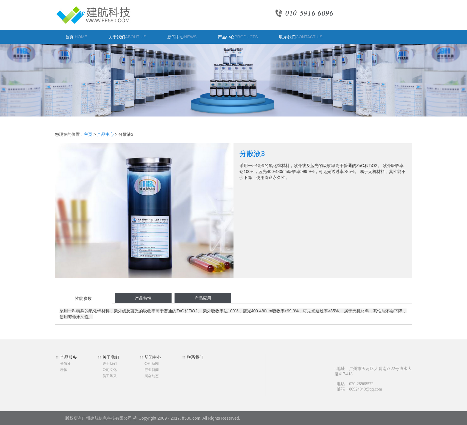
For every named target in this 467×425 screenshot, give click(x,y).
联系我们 (301, 36)
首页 (76, 36)
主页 (88, 134)
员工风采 (109, 376)
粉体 (63, 370)
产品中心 (238, 36)
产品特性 (143, 298)
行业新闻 (151, 370)
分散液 (65, 363)
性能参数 (83, 298)
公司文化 (109, 370)
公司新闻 (151, 363)
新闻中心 (182, 36)
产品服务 (68, 357)
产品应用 (202, 298)
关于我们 (127, 36)
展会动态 (151, 376)
